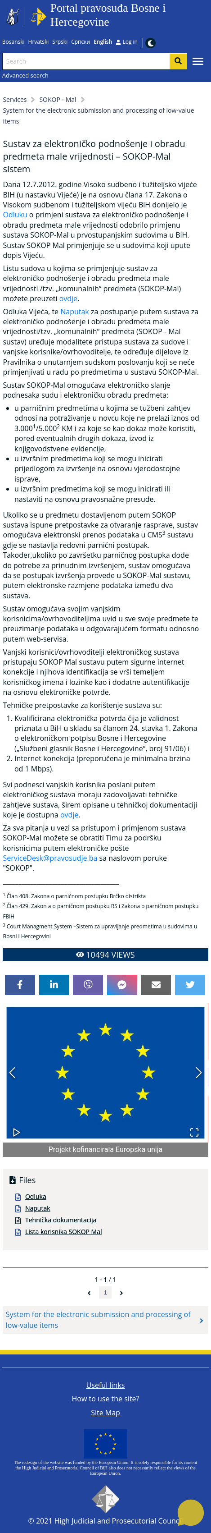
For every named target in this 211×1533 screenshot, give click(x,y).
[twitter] (190, 985)
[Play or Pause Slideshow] (17, 1128)
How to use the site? (105, 1399)
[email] (156, 985)
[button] (105, 1073)
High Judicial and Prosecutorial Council (118, 1521)
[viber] (88, 985)
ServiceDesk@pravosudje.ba (50, 858)
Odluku (15, 215)
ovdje (68, 298)
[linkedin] (54, 985)
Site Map (105, 1413)
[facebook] (20, 985)
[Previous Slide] (12, 1073)
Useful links (105, 1385)
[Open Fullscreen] (194, 1128)
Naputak (74, 312)
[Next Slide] (198, 1073)
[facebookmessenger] (122, 985)
